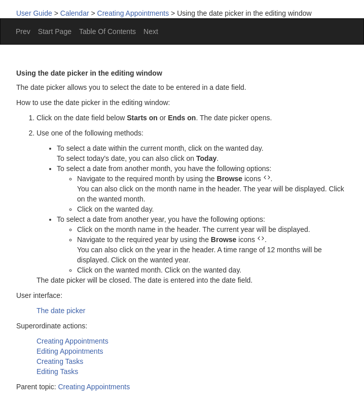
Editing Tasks (57, 371)
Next (150, 31)
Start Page (54, 31)
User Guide (34, 13)
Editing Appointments (70, 351)
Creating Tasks (60, 361)
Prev (23, 31)
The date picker (61, 311)
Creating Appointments (133, 13)
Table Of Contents (107, 31)
